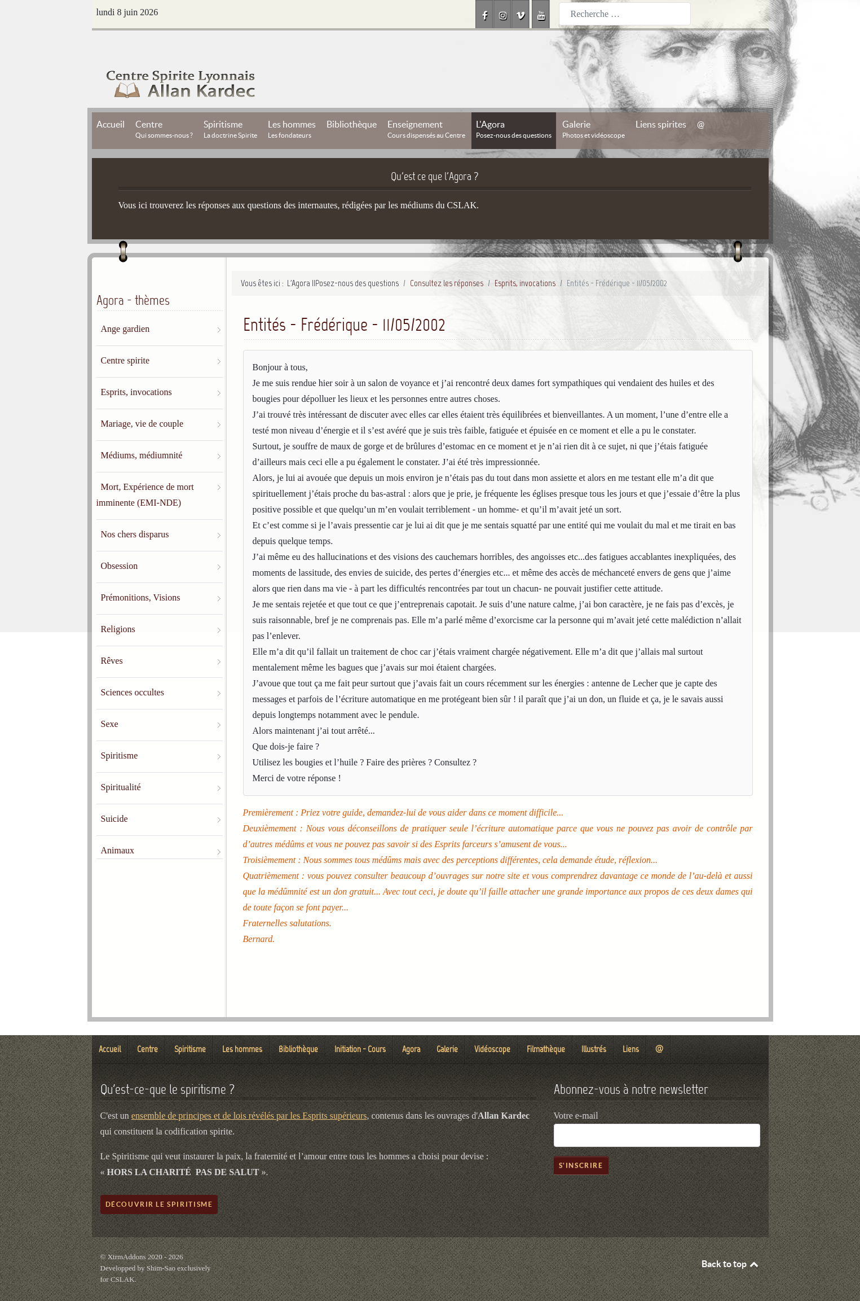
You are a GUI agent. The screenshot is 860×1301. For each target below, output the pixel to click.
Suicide (114, 793)
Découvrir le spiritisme (159, 1178)
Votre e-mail (576, 1090)
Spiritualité (121, 761)
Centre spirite (125, 335)
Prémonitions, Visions (140, 572)
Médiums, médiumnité (142, 430)
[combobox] (625, 13)
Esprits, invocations (136, 366)
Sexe (109, 698)
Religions (118, 603)
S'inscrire (581, 1140)
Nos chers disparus (135, 509)
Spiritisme (119, 730)
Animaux (118, 825)
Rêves (112, 635)
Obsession (119, 540)
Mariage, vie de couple (142, 398)
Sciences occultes (132, 667)
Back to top (731, 1238)
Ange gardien (125, 303)
